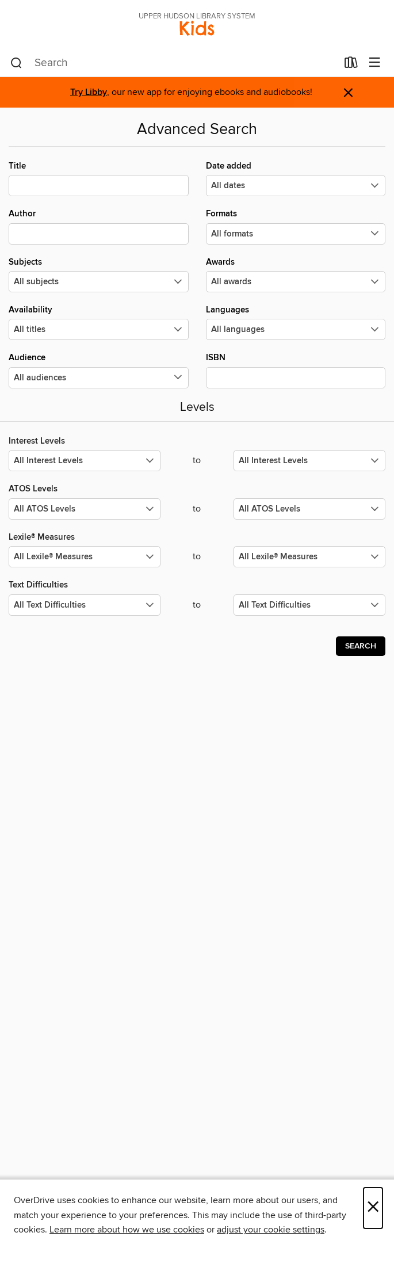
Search (360, 646)
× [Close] (373, 1208)
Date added (296, 178)
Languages (296, 322)
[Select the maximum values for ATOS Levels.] (309, 509)
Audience (99, 370)
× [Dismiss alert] (348, 93)
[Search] (16, 63)
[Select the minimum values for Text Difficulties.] (84, 605)
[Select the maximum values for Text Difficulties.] (309, 605)
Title (99, 178)
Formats (296, 226)
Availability (99, 322)
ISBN (296, 370)
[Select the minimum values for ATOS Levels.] (84, 509)
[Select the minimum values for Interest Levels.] (84, 460)
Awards (296, 274)
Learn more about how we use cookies (126, 1229)
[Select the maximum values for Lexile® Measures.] (309, 556)
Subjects (99, 274)
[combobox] (173, 63)
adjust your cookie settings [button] (270, 1229)
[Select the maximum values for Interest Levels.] (309, 460)
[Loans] (351, 65)
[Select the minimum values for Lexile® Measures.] (84, 556)
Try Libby (88, 92)
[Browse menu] (374, 63)
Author (99, 226)
